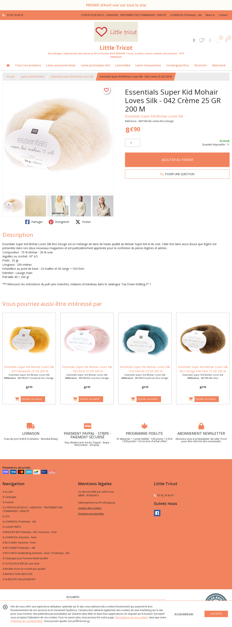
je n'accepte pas (184, 614)
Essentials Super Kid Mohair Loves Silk (154, 116)
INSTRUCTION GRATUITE (17, 574)
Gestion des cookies (89, 508)
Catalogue (9, 497)
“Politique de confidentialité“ (27, 621)
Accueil (10, 76)
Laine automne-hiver (32, 76)
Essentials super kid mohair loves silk (72, 76)
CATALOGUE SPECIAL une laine (20, 563)
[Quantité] (132, 143)
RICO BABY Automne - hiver (19, 542)
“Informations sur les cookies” (131, 617)
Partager (34, 221)
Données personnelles (91, 513)
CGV (6, 516)
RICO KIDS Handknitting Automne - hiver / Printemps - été (35, 553)
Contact (223, 15)
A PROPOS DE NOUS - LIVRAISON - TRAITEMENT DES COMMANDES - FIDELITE (32, 509)
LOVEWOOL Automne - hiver (19, 537)
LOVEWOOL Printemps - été (19, 521)
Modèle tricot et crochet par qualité (23, 569)
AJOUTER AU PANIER (177, 160)
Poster (83, 221)
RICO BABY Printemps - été (18, 548)
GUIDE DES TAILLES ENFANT (19, 579)
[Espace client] (210, 40)
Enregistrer (59, 221)
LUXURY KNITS (11, 527)
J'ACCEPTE (216, 614)
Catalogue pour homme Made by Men (25, 558)
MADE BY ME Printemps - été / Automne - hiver (29, 532)
